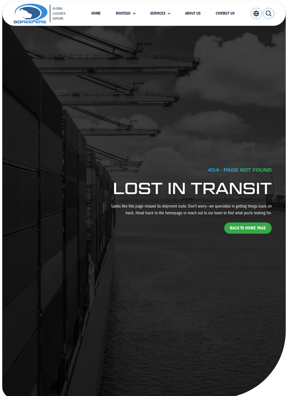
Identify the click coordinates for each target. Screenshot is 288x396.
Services (157, 13)
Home (96, 13)
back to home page (248, 228)
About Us (193, 13)
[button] (125, 13)
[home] (44, 13)
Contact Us (225, 13)
